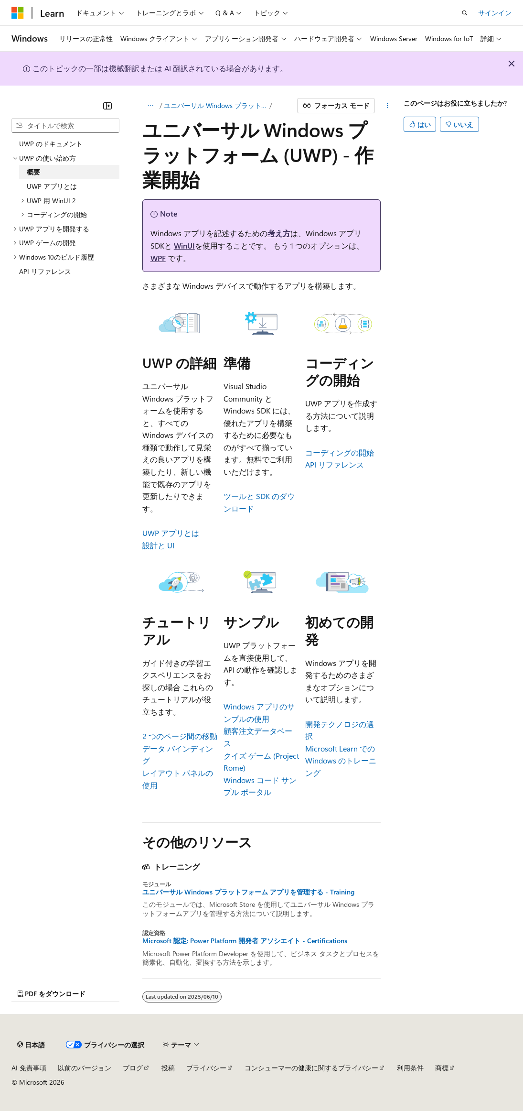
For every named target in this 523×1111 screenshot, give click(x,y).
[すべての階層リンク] (150, 105)
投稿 (168, 1067)
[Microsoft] (17, 13)
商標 (441, 1067)
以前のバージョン (84, 1067)
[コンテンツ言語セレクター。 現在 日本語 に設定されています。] (31, 1045)
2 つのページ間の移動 (179, 736)
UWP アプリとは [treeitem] (52, 186)
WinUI (184, 245)
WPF (158, 258)
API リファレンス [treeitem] (45, 271)
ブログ (133, 1067)
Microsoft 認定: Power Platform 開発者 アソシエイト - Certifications (244, 941)
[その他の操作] (387, 105)
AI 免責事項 (28, 1067)
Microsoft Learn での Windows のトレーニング (340, 760)
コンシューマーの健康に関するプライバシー (311, 1067)
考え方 (278, 233)
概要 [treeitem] (33, 171)
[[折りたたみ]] (107, 105)
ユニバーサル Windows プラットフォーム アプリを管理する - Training (248, 892)
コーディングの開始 (339, 452)
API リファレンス (334, 464)
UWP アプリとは (170, 533)
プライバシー (206, 1067)
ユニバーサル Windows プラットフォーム (215, 105)
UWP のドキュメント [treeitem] (51, 143)
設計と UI (158, 545)
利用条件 (410, 1067)
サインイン (495, 12)
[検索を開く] (464, 13)
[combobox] (65, 125)
